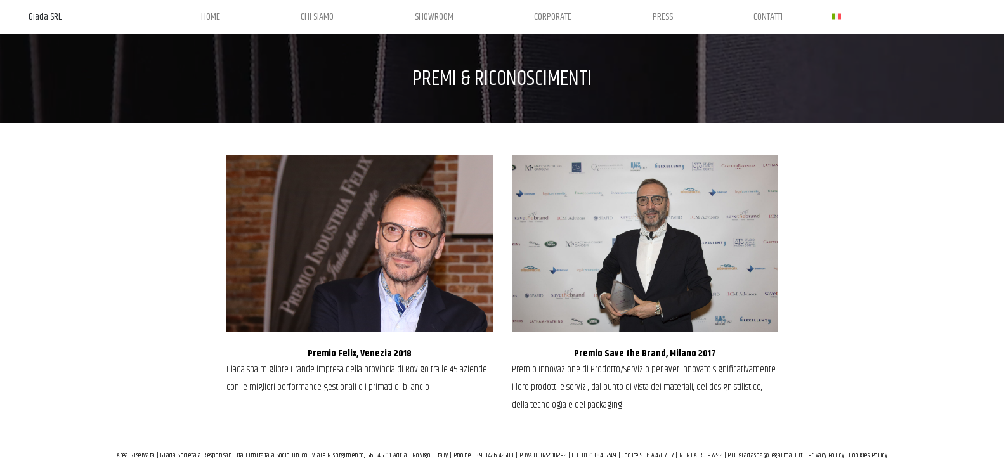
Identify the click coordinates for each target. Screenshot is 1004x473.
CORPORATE (552, 17)
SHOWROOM (434, 17)
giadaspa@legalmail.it (770, 455)
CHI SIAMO (317, 17)
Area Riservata (136, 455)
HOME (210, 17)
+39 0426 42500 (493, 455)
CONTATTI (768, 17)
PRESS (663, 17)
